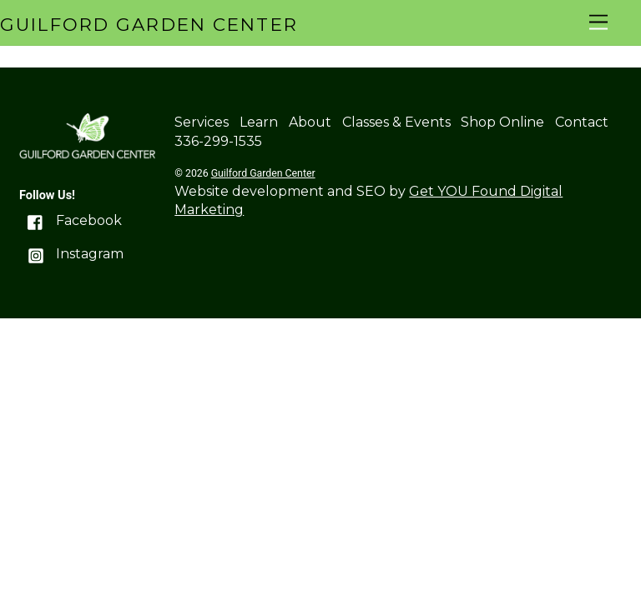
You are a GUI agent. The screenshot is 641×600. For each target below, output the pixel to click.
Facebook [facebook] (70, 220)
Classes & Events (396, 122)
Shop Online (502, 122)
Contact (581, 122)
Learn (259, 122)
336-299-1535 (218, 141)
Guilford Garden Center (263, 173)
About (310, 122)
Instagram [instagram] (71, 254)
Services (201, 122)
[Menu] (598, 23)
